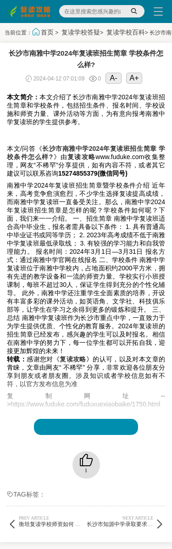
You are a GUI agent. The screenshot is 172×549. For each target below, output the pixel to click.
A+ (134, 78)
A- (113, 78)
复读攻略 (81, 156)
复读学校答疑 (80, 32)
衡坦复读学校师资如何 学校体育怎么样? (67, 521)
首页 (47, 32)
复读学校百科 (125, 32)
